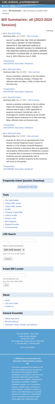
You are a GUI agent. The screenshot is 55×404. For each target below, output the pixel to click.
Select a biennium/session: (13, 246)
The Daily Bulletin (12, 200)
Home (4, 11)
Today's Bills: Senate (13, 206)
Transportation (9, 61)
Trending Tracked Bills (13, 212)
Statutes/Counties (12, 224)
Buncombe (19, 64)
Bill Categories (10, 221)
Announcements (11, 227)
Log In (22, 347)
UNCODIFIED (8, 64)
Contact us (9, 306)
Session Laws (10, 218)
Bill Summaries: (15, 11)
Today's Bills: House (13, 203)
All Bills (8, 209)
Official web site (12, 319)
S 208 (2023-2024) (13, 33)
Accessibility (30, 347)
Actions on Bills (11, 215)
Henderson (28, 64)
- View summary (31, 36)
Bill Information (11, 322)
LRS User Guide (11, 303)
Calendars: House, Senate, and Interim (21, 325)
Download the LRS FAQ (27, 187)
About (7, 300)
